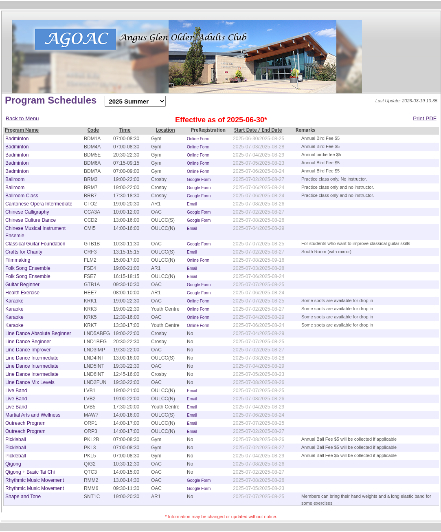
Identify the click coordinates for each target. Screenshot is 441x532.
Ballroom (14, 179)
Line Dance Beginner (28, 341)
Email (192, 204)
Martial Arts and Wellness (32, 415)
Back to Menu (22, 118)
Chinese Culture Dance (30, 220)
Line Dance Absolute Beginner (38, 333)
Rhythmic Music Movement (34, 480)
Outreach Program (25, 423)
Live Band (16, 390)
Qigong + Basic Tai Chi (30, 472)
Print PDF (425, 118)
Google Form (199, 179)
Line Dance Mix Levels (30, 382)
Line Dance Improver (27, 350)
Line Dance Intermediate (32, 358)
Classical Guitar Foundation (35, 244)
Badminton (17, 138)
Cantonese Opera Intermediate (38, 204)
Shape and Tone (23, 496)
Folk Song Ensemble (27, 268)
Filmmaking (17, 260)
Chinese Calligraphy (27, 212)
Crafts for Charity (23, 252)
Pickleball (15, 439)
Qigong (13, 464)
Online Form (198, 139)
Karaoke (14, 301)
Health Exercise (22, 293)
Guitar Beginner (22, 284)
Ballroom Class (21, 196)
